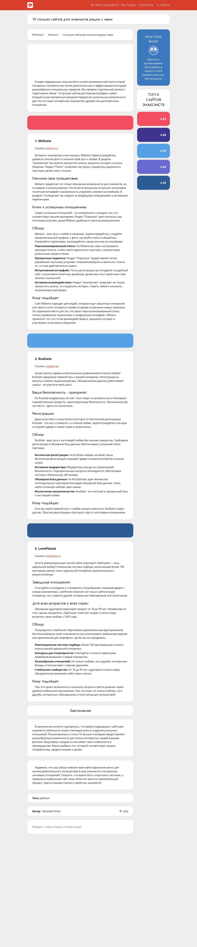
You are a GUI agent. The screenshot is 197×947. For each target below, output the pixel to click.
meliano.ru (51, 148)
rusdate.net (52, 366)
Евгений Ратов (51, 811)
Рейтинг (38, 34)
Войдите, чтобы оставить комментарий (56, 827)
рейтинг (45, 798)
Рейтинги (53, 34)
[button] (123, 811)
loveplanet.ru (53, 556)
